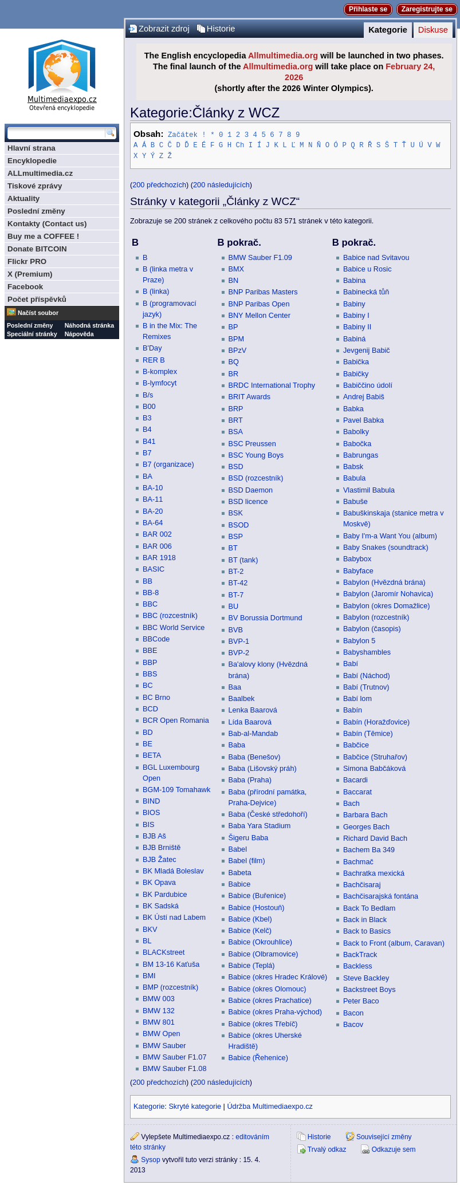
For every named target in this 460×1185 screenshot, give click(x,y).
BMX (237, 269)
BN (234, 280)
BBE (150, 650)
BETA (152, 755)
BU (234, 606)
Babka (353, 408)
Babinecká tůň (366, 292)
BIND (151, 801)
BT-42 (238, 582)
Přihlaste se (368, 9)
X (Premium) (30, 274)
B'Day (152, 348)
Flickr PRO (26, 261)
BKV (150, 929)
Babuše (355, 501)
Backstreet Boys (369, 989)
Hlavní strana (31, 148)
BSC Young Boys (256, 455)
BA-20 (153, 511)
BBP (150, 662)
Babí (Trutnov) (366, 687)
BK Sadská (161, 905)
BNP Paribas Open (259, 304)
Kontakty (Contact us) (47, 223)
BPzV (238, 350)
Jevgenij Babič (366, 350)
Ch (240, 144)
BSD (236, 466)
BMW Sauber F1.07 (174, 1057)
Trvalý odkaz (327, 1149)
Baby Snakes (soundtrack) (385, 547)
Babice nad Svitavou (376, 257)
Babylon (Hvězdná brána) (384, 582)
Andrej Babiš (363, 396)
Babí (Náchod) (366, 675)
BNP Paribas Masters (263, 292)
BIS (148, 824)
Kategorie (387, 29)
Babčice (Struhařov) (375, 757)
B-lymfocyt (159, 383)
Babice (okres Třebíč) (263, 1023)
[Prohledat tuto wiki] (56, 133)
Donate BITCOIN (37, 249)
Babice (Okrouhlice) (260, 942)
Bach (351, 803)
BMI (149, 975)
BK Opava (159, 882)
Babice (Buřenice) (257, 895)
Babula (354, 478)
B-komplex (160, 371)
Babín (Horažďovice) (376, 722)
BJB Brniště (161, 847)
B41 (149, 441)
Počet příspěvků (36, 299)
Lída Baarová (250, 722)
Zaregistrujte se (427, 9)
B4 (147, 429)
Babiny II (357, 326)
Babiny (354, 304)
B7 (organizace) (168, 464)
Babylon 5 (359, 640)
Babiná (354, 338)
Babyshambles (367, 652)
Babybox (357, 558)
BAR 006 (157, 546)
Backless (357, 966)
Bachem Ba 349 (369, 849)
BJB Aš (154, 836)
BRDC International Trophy (272, 385)
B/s (148, 395)
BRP (236, 408)
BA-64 (153, 522)
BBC (150, 604)
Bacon (353, 1013)
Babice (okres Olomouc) (267, 989)
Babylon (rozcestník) (376, 617)
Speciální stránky (32, 333)
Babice (240, 884)
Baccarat (357, 792)
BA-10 (153, 487)
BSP (236, 536)
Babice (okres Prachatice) (270, 1000)
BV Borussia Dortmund (265, 617)
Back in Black (365, 919)
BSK (236, 513)
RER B (154, 360)
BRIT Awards (250, 396)
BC (148, 685)
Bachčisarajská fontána (380, 896)
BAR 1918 (159, 557)
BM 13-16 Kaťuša (171, 964)
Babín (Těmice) (368, 733)
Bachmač (358, 861)
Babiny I (356, 315)
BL (147, 940)
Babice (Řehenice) (258, 1057)
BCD (150, 708)
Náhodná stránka (89, 325)
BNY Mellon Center (259, 315)
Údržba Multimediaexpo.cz (270, 1106)
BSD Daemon (251, 490)
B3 (147, 418)
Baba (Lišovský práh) (263, 768)
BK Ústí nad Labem (174, 917)
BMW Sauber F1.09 (260, 257)
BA (147, 476)
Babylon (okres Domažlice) (386, 605)
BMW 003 (159, 998)
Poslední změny (36, 211)
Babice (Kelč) (250, 930)
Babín (352, 710)
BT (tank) (243, 560)
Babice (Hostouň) (257, 907)
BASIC (153, 569)
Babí (350, 663)
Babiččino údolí (367, 385)
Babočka (357, 443)
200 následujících (221, 184)
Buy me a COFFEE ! (43, 236)
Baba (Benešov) (255, 757)
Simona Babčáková (374, 768)
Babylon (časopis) (372, 628)
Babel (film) (247, 860)
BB (147, 581)
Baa (235, 687)
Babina (354, 280)
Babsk (353, 466)
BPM (237, 338)
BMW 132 (159, 1010)
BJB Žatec (159, 859)
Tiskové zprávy (34, 186)
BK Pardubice (165, 894)
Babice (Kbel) (250, 919)
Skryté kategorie (194, 1106)
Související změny (384, 1136)
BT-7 (236, 594)
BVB (236, 629)
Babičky (355, 373)
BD (148, 732)
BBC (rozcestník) (170, 615)
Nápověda (79, 333)
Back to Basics (367, 931)
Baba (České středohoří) (268, 814)
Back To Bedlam (369, 908)
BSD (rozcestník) (256, 478)
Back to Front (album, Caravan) (394, 943)
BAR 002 (157, 534)
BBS (150, 674)
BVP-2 (239, 652)
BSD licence (248, 501)
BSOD (239, 525)
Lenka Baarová (253, 710)
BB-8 (151, 592)
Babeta (240, 872)
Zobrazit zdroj (164, 28)
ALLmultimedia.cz (40, 173)
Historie (221, 28)
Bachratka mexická (373, 873)
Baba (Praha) (250, 779)
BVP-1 (239, 641)
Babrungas (360, 455)
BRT (236, 420)
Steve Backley (366, 978)
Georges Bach (366, 826)
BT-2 (236, 571)
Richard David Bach (375, 838)
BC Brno (156, 697)
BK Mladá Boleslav (173, 871)
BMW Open (161, 1033)
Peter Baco (361, 1001)
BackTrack (360, 954)
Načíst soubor (38, 312)
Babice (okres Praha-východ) (276, 1011)
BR (234, 373)
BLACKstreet (163, 952)
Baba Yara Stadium (260, 825)
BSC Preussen (252, 443)
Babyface (358, 570)
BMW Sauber (164, 1045)
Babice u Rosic (367, 269)
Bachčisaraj (362, 884)
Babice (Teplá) (252, 965)
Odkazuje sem (394, 1149)
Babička (356, 361)
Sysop (150, 1159)
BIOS (151, 812)
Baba (237, 745)
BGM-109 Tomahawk (176, 789)
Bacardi (355, 779)
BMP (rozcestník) (170, 987)
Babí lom (357, 698)
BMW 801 (159, 1022)
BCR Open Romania (176, 720)
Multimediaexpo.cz (62, 73)
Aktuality (23, 198)
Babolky (356, 431)
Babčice (356, 745)
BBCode (156, 639)
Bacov (353, 1024)
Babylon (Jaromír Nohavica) (388, 593)
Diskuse (433, 29)
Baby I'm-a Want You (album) (390, 536)
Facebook (25, 286)
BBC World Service (174, 627)
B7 (147, 452)
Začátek (183, 134)
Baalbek (242, 698)
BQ (234, 361)
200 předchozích (159, 184)
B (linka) (156, 291)
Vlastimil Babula (369, 490)
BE (147, 743)
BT (233, 548)
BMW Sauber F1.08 (174, 1068)
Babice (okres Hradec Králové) (278, 977)
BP (233, 326)
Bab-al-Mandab (253, 733)
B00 (149, 406)
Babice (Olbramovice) (263, 954)
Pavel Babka (363, 420)
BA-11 (153, 499)
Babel (238, 849)
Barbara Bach (365, 814)
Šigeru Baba (249, 837)
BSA (236, 431)
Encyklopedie (32, 160)
